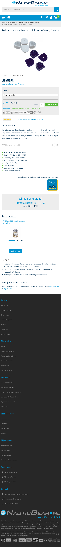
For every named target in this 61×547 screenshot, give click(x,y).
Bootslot (3, 324)
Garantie (4, 424)
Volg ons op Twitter (8, 477)
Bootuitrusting (12, 22)
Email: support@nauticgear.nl (11, 499)
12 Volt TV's (4, 346)
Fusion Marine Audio (7, 351)
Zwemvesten (5, 315)
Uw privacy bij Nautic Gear (9, 397)
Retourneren (5, 419)
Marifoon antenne (6, 370)
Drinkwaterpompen (7, 320)
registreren (8, 289)
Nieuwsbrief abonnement (9, 460)
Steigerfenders (34, 22)
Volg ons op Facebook (9, 472)
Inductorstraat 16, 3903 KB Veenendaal (14, 494)
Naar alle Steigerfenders (13, 76)
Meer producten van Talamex (13, 84)
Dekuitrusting (23, 22)
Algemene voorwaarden (8, 402)
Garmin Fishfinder (6, 361)
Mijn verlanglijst (6, 455)
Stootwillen (4, 305)
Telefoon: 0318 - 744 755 (10, 504)
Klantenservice (5, 428)
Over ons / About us (7, 383)
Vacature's (4, 406)
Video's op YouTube (8, 482)
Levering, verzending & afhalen (11, 392)
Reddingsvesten (6, 310)
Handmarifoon (5, 366)
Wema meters (5, 334)
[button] (12, 145)
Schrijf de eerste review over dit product (27, 119)
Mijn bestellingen (6, 446)
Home (3, 22)
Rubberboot (5, 329)
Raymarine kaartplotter (8, 356)
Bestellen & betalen (7, 387)
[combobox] (30, 9)
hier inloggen (54, 286)
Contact (3, 433)
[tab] (5, 260)
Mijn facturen (5, 450)
